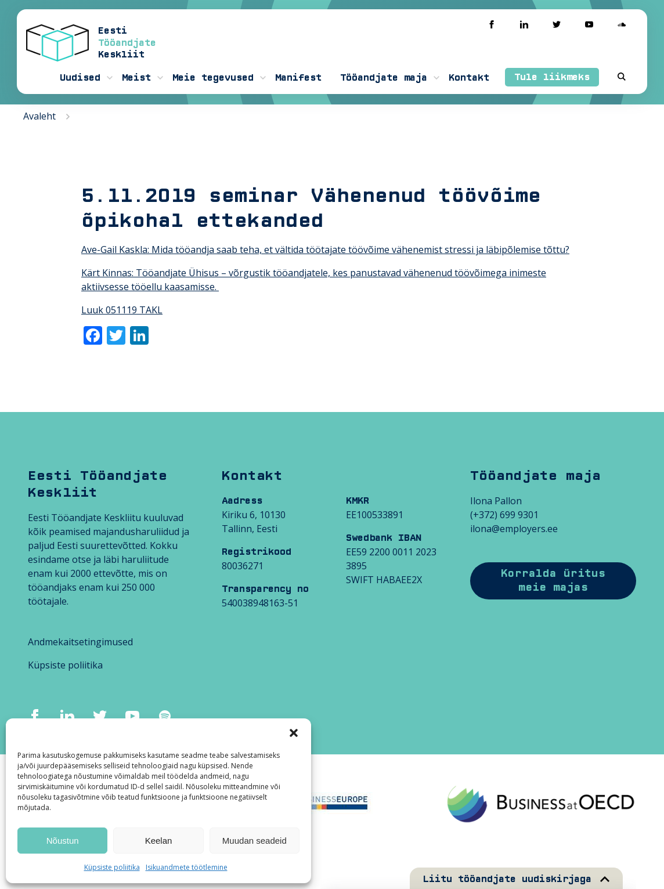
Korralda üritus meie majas (553, 581)
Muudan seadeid (254, 840)
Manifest (298, 78)
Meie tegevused (213, 78)
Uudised (80, 78)
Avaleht (39, 116)
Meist (136, 78)
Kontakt (469, 78)
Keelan (158, 840)
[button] (293, 733)
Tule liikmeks (552, 77)
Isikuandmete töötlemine (187, 867)
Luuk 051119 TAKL (122, 309)
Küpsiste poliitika (112, 867)
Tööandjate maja (383, 78)
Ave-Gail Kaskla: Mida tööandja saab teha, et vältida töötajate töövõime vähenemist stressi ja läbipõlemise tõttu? (325, 249)
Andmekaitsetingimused (80, 641)
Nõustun (62, 840)
